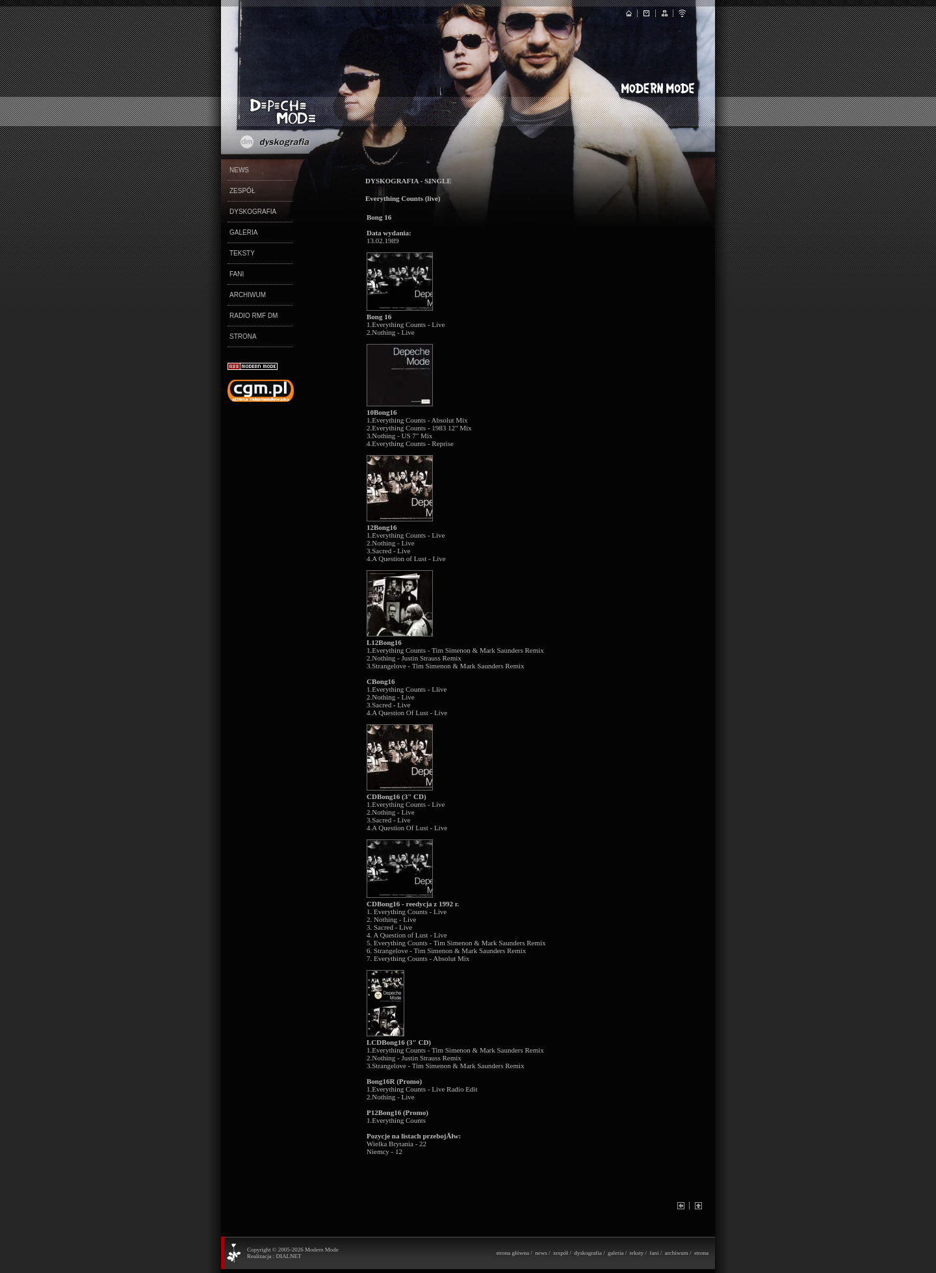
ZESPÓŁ (242, 190)
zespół (560, 1253)
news (541, 1253)
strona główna (512, 1253)
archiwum (676, 1253)
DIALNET (288, 1256)
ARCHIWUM (247, 294)
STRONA (243, 336)
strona (701, 1253)
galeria (615, 1253)
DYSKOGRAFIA (252, 211)
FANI (236, 274)
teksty (637, 1253)
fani (653, 1253)
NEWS (239, 170)
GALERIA (243, 232)
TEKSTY (242, 253)
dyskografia (588, 1253)
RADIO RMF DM (253, 315)
